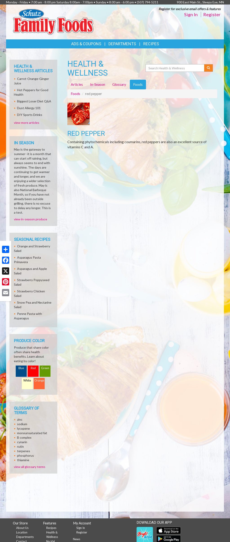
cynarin (22, 442)
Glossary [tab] (119, 84)
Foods (75, 93)
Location (21, 532)
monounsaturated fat (32, 433)
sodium (22, 424)
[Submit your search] (208, 68)
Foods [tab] (138, 84)
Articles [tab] (77, 84)
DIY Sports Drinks (29, 115)
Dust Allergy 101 (29, 108)
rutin (20, 446)
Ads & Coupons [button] (86, 43)
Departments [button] (122, 43)
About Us (22, 528)
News (76, 539)
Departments (25, 537)
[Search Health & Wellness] (175, 68)
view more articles (26, 122)
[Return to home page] (53, 21)
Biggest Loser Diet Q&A (34, 101)
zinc (19, 419)
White (27, 380)
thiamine (23, 460)
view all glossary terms (29, 467)
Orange (39, 380)
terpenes (23, 451)
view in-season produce (30, 219)
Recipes (151, 43)
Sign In (191, 14)
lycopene (23, 428)
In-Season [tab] (97, 84)
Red (33, 368)
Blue (21, 368)
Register (212, 14)
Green (45, 368)
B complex (24, 437)
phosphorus (25, 455)
